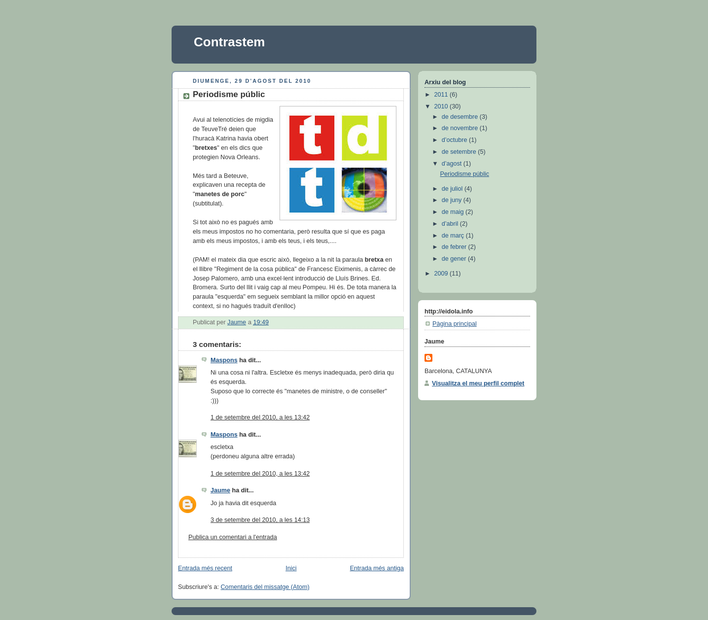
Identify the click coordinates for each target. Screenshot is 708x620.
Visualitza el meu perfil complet (478, 383)
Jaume (220, 490)
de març (454, 235)
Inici (290, 568)
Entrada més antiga (377, 568)
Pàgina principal (454, 323)
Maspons (224, 360)
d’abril (451, 223)
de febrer (455, 246)
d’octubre (455, 140)
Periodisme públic (465, 174)
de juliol (453, 188)
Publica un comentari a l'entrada (232, 537)
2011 (442, 94)
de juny (452, 200)
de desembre (461, 116)
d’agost (452, 163)
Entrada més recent (205, 568)
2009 (442, 273)
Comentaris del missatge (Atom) (265, 587)
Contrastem (229, 41)
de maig (453, 211)
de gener (455, 258)
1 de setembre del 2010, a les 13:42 (260, 417)
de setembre (460, 151)
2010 (442, 106)
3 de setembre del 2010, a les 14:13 (260, 520)
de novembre (461, 128)
